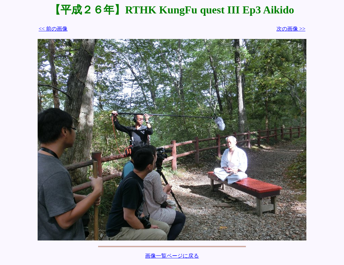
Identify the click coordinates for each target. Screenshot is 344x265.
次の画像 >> (290, 29)
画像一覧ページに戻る (172, 256)
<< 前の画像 (53, 29)
